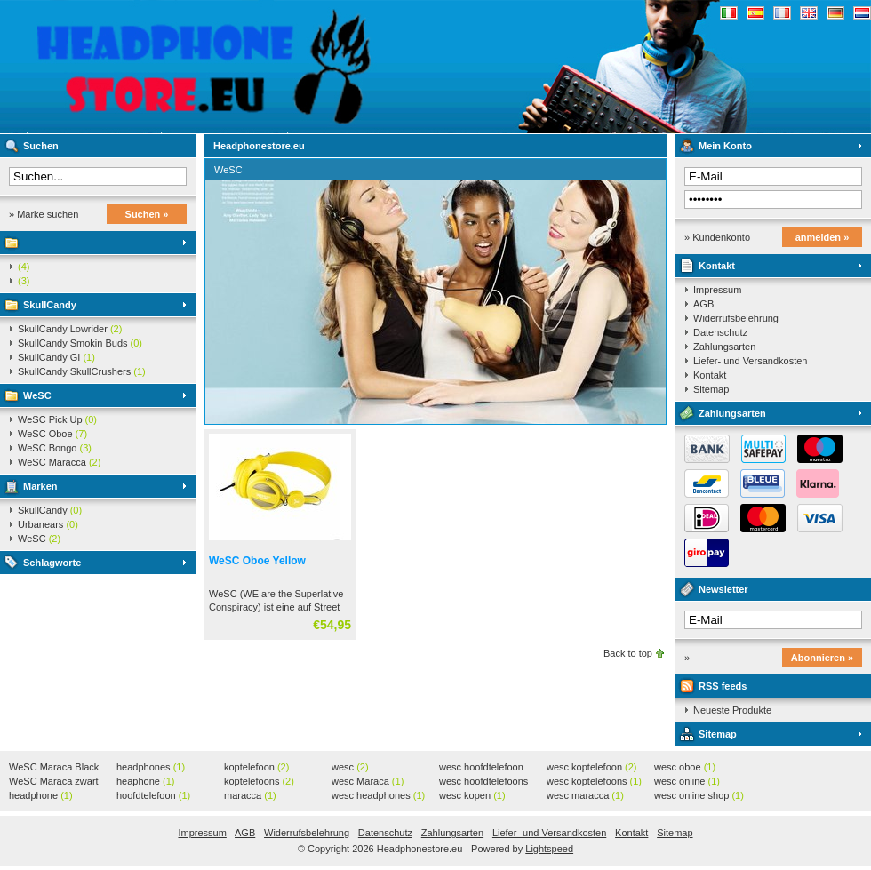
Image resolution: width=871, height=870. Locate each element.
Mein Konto (725, 145)
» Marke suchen (43, 214)
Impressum (717, 289)
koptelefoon (256, 767)
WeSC (37, 395)
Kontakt (717, 265)
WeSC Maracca (59, 462)
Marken (40, 486)
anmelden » (822, 237)
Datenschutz (720, 332)
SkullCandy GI (56, 357)
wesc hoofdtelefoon (481, 768)
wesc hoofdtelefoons (483, 782)
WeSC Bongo (55, 448)
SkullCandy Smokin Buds (80, 343)
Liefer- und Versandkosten (750, 360)
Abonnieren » (822, 657)
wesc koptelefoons (594, 781)
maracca (250, 795)
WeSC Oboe (52, 433)
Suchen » (147, 214)
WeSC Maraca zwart (54, 782)
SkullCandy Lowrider (70, 328)
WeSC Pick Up (57, 419)
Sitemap (711, 389)
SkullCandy (49, 304)
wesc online (687, 781)
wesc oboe (684, 767)
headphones (150, 767)
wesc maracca (585, 795)
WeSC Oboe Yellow (257, 561)
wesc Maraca (368, 781)
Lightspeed (549, 848)
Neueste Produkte (732, 710)
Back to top (627, 653)
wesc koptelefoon (592, 767)
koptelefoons (259, 781)
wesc (350, 767)
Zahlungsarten (724, 346)
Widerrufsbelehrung (736, 318)
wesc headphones (378, 795)
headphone (41, 795)
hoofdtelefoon (153, 795)
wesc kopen (472, 795)
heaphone (145, 781)
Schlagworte (52, 562)
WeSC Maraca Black (54, 768)
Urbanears (48, 524)
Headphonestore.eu (235, 66)
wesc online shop (699, 795)
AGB (703, 304)
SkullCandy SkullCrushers (82, 371)
